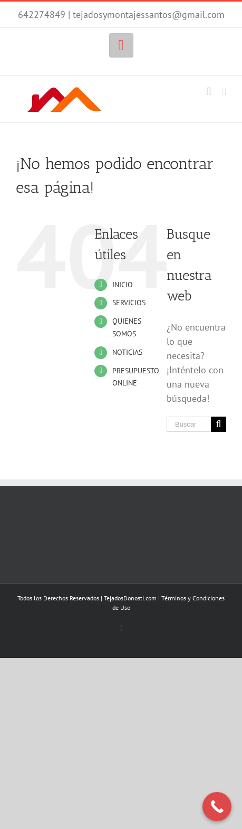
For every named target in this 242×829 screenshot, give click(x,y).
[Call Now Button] (216, 806)
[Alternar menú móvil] (224, 91)
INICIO (122, 284)
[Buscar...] (189, 424)
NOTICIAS (127, 352)
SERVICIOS (129, 302)
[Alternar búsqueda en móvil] (209, 91)
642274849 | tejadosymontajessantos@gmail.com (121, 14)
